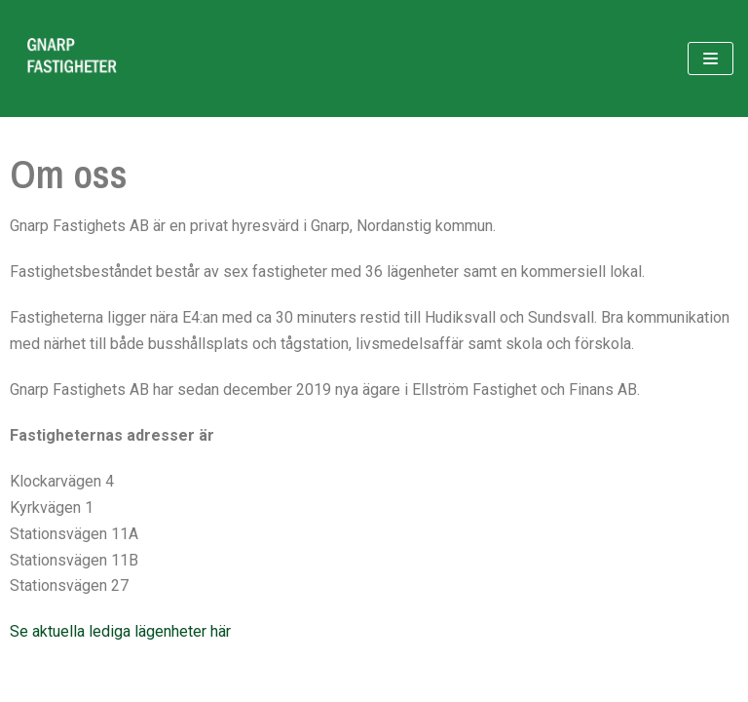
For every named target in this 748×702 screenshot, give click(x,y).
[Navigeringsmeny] (710, 58)
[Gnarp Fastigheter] (73, 58)
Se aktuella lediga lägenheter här (120, 631)
